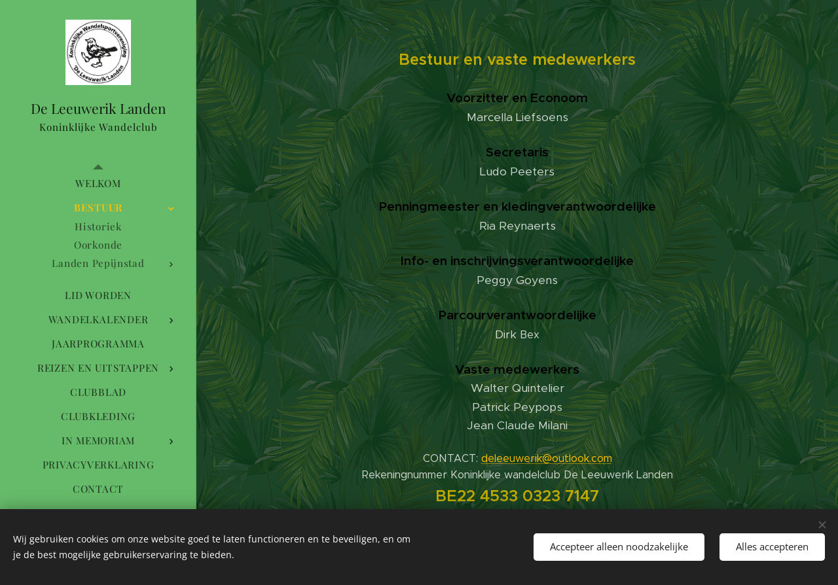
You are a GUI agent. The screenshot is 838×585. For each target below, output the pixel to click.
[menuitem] (98, 183)
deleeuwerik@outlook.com (546, 458)
